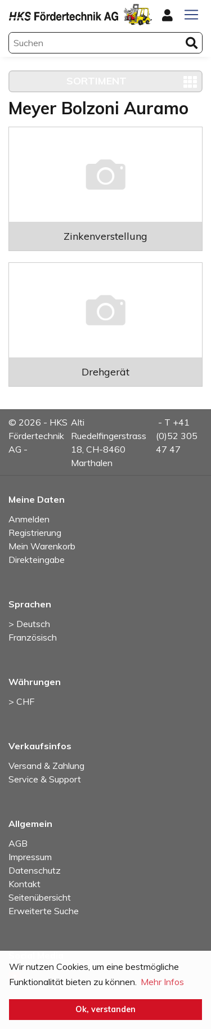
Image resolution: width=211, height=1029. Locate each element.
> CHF (21, 701)
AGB (18, 843)
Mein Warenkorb (41, 546)
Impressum (30, 856)
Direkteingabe (36, 559)
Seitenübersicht (39, 897)
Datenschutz (34, 870)
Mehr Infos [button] (162, 981)
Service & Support (44, 779)
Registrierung (34, 532)
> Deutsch (29, 623)
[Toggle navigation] (191, 14)
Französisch (32, 637)
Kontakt (24, 883)
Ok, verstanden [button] (105, 1009)
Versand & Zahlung (46, 765)
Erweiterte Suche (43, 910)
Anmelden (29, 519)
